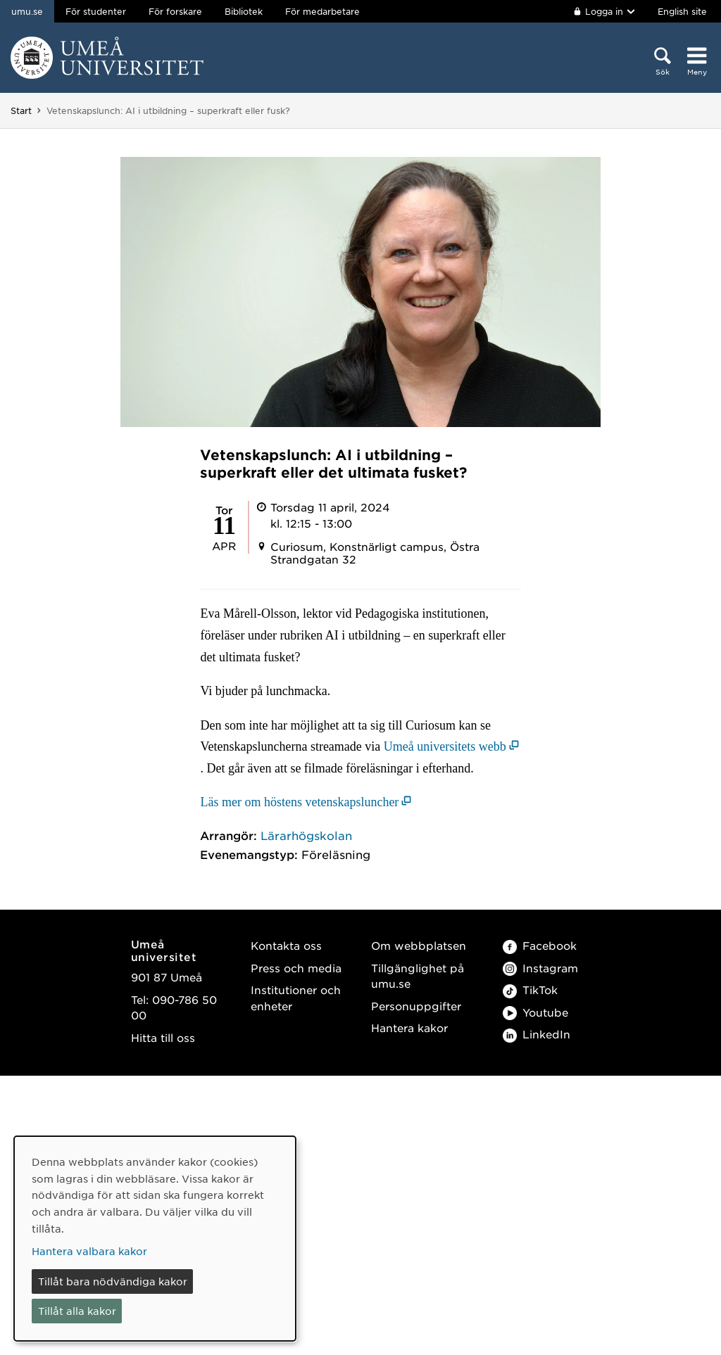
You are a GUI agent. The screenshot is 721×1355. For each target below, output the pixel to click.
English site (682, 11)
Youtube (535, 1012)
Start (21, 110)
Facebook (540, 945)
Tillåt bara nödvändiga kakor (112, 1281)
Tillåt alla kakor (77, 1310)
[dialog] (155, 1238)
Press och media (296, 967)
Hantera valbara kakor (89, 1251)
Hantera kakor (409, 1027)
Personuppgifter (416, 1005)
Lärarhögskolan (306, 835)
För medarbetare (322, 11)
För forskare (175, 11)
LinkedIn (536, 1034)
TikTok (530, 989)
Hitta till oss (163, 1037)
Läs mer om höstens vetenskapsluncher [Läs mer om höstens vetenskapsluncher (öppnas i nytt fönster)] (299, 802)
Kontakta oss (286, 945)
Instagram (540, 967)
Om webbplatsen (418, 945)
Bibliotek (244, 11)
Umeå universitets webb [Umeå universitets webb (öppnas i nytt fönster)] (445, 746)
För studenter (95, 11)
